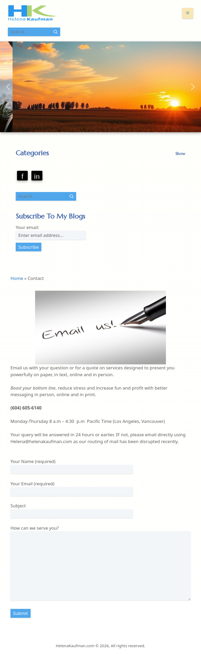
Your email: (27, 227)
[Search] (55, 32)
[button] (8, 87)
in (37, 176)
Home (16, 278)
